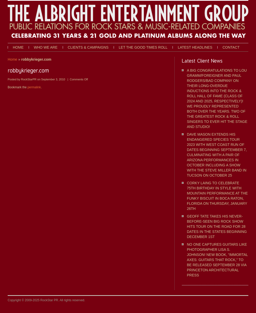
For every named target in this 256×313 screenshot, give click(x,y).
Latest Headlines (195, 47)
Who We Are (46, 47)
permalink (34, 87)
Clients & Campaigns (88, 47)
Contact (231, 47)
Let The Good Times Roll (143, 47)
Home (18, 47)
